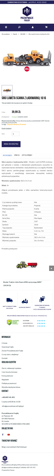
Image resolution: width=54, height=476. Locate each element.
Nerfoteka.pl (22, 447)
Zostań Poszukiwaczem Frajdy (12, 351)
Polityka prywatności (9, 383)
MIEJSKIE (22, 34)
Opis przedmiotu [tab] (7, 155)
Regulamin (5, 380)
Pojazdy (15, 34)
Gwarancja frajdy (8, 347)
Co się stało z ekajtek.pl (10, 354)
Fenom (12, 470)
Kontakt (5, 358)
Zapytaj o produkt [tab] (27, 155)
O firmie (4, 343)
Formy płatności (7, 376)
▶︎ (51, 268)
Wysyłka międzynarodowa (11, 387)
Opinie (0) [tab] (17, 155)
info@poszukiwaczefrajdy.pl (11, 467)
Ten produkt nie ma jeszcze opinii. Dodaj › (17, 103)
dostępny (15, 117)
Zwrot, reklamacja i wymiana (11, 368)
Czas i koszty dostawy (9, 372)
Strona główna (6, 34)
